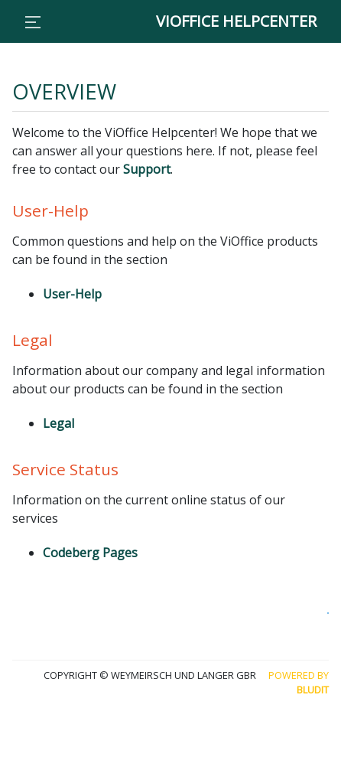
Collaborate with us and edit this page (328, 613)
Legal (58, 423)
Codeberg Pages (90, 552)
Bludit (313, 689)
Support (146, 169)
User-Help (72, 293)
